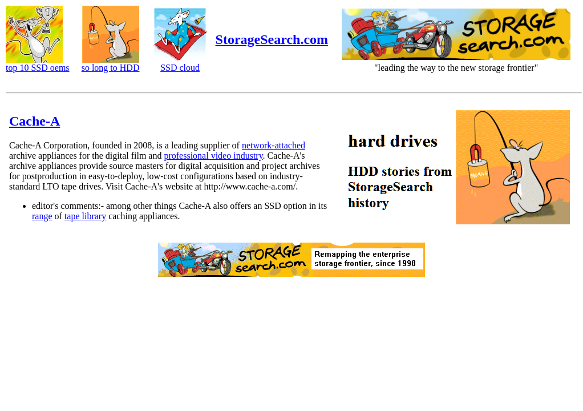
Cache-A (34, 121)
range (42, 216)
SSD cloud (180, 67)
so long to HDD (111, 67)
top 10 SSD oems (38, 67)
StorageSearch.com (272, 39)
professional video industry (213, 155)
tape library (85, 216)
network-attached (273, 145)
